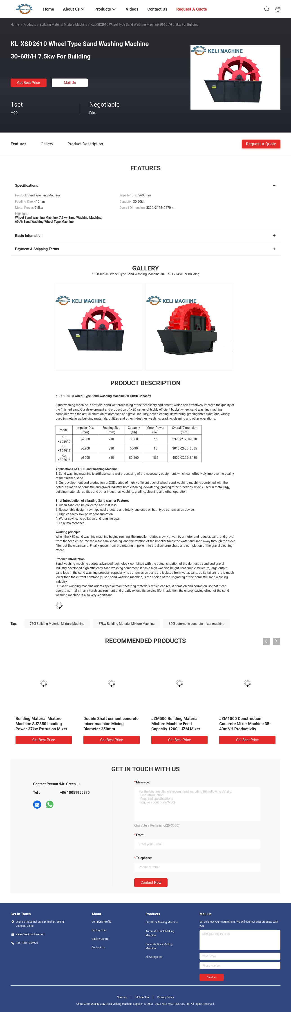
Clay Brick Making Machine (162, 922)
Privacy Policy (165, 997)
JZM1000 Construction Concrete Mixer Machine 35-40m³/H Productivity (245, 723)
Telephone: (144, 858)
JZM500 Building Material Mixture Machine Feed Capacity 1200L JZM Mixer (175, 723)
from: (140, 835)
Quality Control (100, 938)
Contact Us (98, 947)
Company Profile (101, 921)
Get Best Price (28, 83)
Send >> (211, 977)
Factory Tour (99, 930)
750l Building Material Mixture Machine (57, 623)
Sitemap (122, 997)
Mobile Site (142, 997)
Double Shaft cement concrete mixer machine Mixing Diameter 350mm (111, 723)
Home (15, 24)
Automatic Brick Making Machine (160, 933)
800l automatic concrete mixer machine (196, 623)
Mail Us (70, 83)
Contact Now (151, 882)
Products (29, 24)
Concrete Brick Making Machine (159, 946)
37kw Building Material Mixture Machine (126, 623)
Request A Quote (261, 143)
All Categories (154, 956)
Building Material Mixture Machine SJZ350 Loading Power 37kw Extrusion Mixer (41, 723)
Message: (143, 782)
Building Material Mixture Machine (63, 24)
